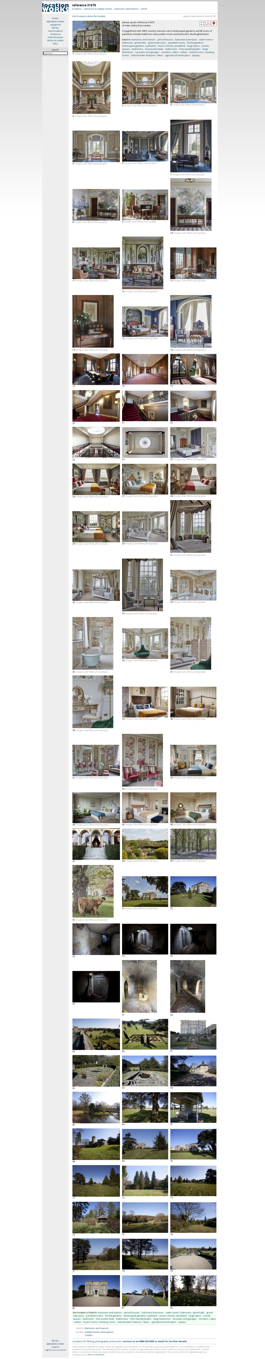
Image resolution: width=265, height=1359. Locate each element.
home (55, 18)
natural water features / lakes (147, 55)
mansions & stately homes (98, 8)
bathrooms (171, 49)
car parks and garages (147, 52)
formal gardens (195, 42)
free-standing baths (189, 49)
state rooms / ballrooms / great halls (185, 1312)
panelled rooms (176, 42)
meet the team (55, 37)
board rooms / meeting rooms (99, 1322)
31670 (144, 8)
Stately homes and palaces (99, 1332)
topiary (196, 55)
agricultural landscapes (177, 55)
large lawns (193, 45)
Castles (89, 1335)
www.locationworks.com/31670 (199, 16)
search (55, 1346)
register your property (55, 1349)
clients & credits (55, 40)
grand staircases (157, 42)
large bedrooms (161, 1318)
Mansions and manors (97, 1328)
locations (77, 8)
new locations (55, 30)
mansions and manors (127, 8)
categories (55, 24)
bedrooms (137, 49)
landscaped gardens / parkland (139, 45)
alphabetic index (55, 21)
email (161, 1341)
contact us (55, 34)
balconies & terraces (186, 39)
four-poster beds (154, 49)
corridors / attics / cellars (174, 52)
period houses (165, 39)
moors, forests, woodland (171, 45)
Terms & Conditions (96, 1354)
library (55, 27)
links (55, 43)
